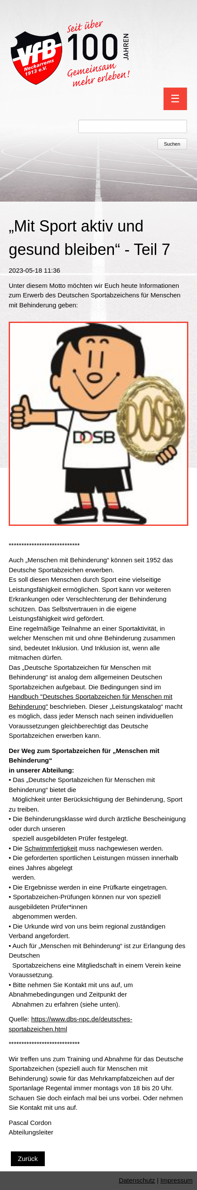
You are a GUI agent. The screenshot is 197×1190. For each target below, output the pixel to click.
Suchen (172, 144)
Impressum (176, 1180)
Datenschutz (137, 1180)
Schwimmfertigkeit (50, 848)
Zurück (28, 1158)
